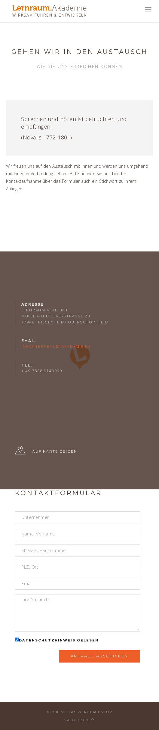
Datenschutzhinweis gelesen (59, 640)
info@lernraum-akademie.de (56, 346)
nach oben (79, 720)
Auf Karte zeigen (46, 451)
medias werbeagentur (86, 712)
